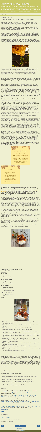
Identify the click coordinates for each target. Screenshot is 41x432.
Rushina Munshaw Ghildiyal (15, 4)
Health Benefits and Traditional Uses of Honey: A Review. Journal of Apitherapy (19, 391)
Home (20, 425)
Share (2, 411)
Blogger (23, 430)
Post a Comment (5, 417)
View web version (20, 428)
